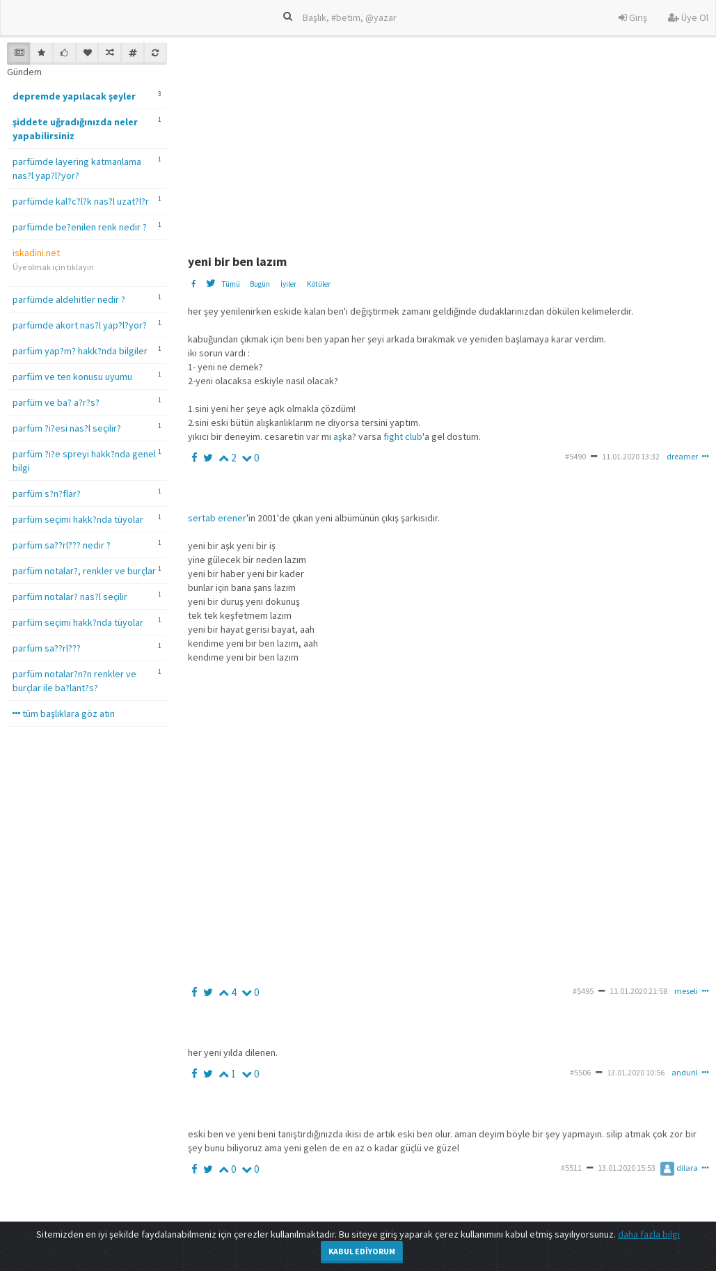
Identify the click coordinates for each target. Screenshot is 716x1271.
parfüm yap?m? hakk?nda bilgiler (80, 351)
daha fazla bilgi (649, 1234)
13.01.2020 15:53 (626, 1167)
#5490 (575, 456)
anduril (684, 1072)
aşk (340, 436)
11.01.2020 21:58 (638, 991)
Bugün (260, 284)
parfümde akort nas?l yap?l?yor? (80, 325)
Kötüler (319, 284)
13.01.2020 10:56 (636, 1072)
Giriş (633, 17)
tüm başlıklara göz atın (64, 713)
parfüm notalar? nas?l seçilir (70, 596)
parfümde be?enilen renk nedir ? (80, 227)
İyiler (288, 284)
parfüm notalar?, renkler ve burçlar (84, 571)
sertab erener (217, 518)
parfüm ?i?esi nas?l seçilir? (67, 428)
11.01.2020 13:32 (631, 456)
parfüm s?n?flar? (47, 493)
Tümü (230, 284)
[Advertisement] (450, 139)
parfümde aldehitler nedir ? (69, 299)
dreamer (682, 456)
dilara (679, 1167)
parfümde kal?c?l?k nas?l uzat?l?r (81, 201)
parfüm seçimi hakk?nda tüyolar (78, 519)
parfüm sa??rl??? (47, 648)
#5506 (580, 1072)
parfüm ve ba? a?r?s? (56, 402)
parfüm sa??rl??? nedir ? (62, 545)
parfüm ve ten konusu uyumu (72, 376)
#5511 (571, 1167)
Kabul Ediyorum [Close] (361, 1251)
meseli (686, 991)
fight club (402, 436)
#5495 (583, 991)
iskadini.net (36, 252)
